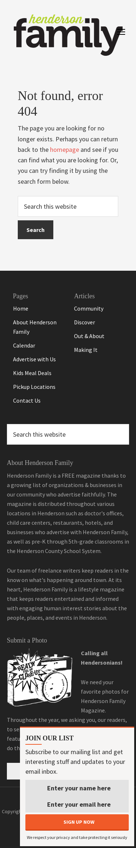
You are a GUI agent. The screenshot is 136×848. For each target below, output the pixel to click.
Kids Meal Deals (32, 373)
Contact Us (27, 400)
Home (20, 308)
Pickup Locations (34, 386)
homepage (64, 149)
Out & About (89, 336)
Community (88, 308)
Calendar (24, 345)
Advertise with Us (34, 359)
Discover (84, 322)
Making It (86, 349)
